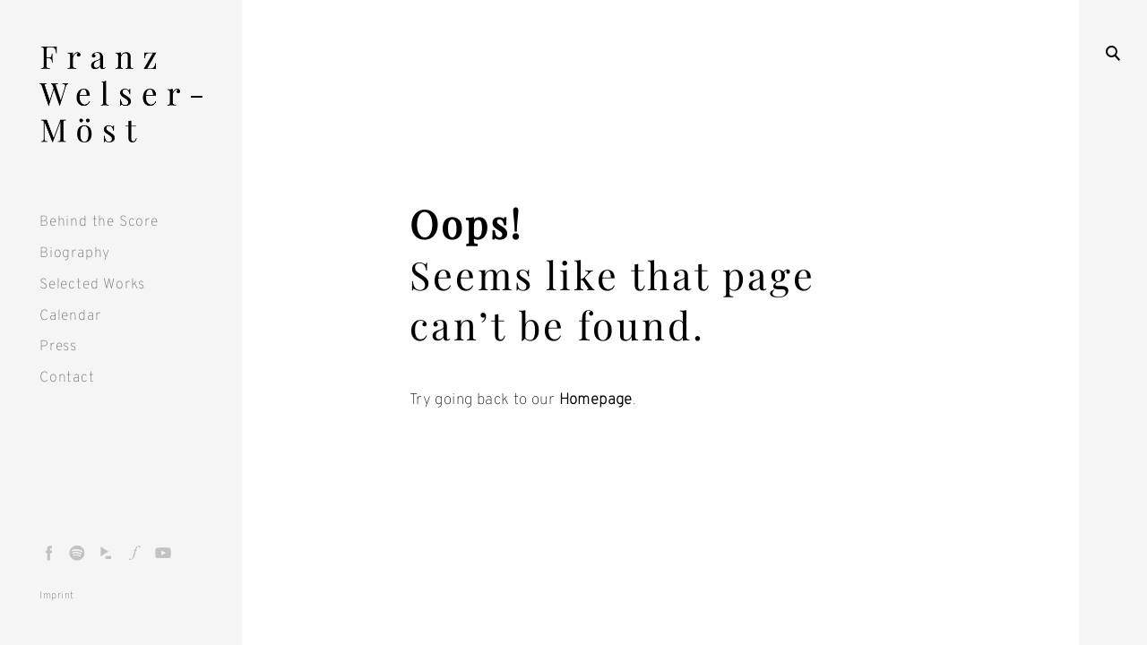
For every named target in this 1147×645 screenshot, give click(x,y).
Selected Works (92, 285)
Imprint (56, 595)
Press (58, 347)
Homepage (596, 400)
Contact (67, 378)
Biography (74, 253)
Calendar (69, 316)
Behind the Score (99, 222)
